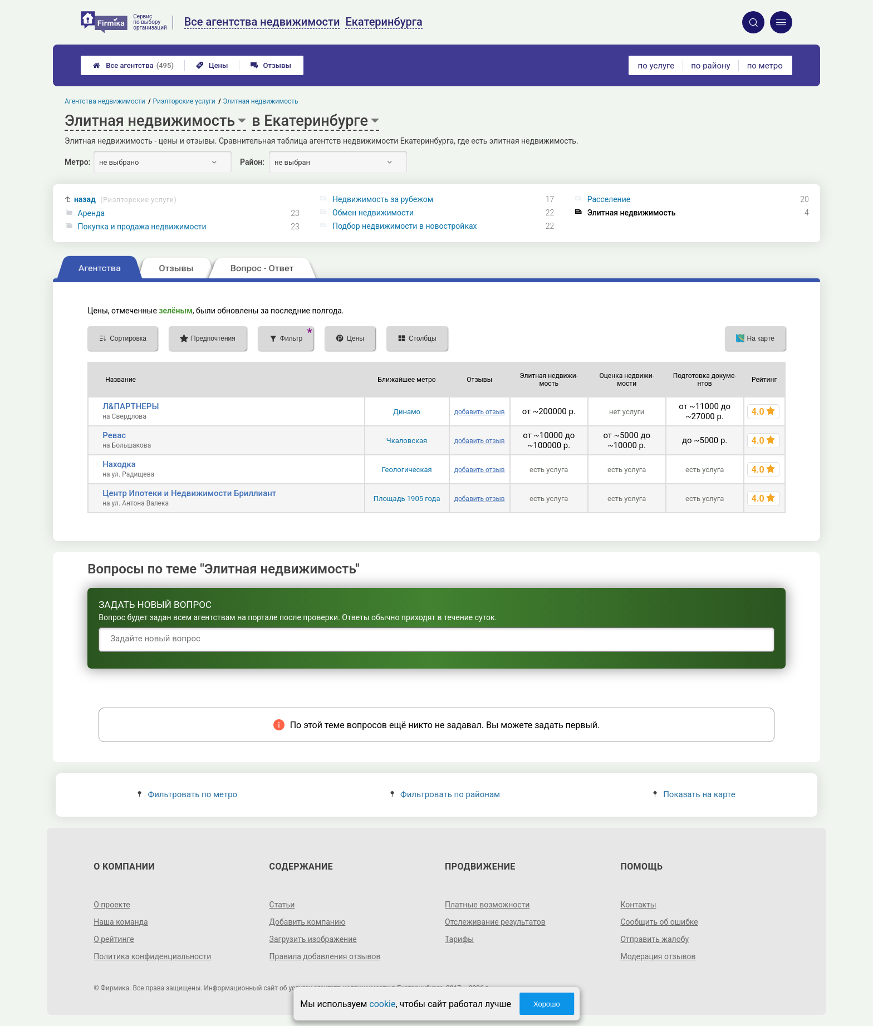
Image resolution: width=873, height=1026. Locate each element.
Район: (252, 162)
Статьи (282, 904)
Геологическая (406, 469)
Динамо (406, 412)
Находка (119, 464)
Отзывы (271, 65)
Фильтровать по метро (187, 794)
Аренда (91, 213)
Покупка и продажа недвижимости (142, 226)
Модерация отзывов (657, 956)
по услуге (656, 66)
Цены (212, 65)
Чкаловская (406, 440)
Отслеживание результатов (495, 921)
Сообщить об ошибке (659, 921)
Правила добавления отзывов (325, 956)
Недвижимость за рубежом (382, 199)
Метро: (77, 162)
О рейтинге (114, 939)
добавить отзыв (479, 412)
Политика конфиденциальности (152, 956)
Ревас (114, 435)
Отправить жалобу (654, 939)
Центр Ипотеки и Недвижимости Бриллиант (189, 493)
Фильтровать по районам (445, 794)
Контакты (638, 904)
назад (125, 199)
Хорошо (546, 1004)
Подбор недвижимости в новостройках (404, 226)
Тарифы (459, 939)
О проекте (112, 904)
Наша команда (121, 921)
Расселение (609, 199)
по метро (765, 66)
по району (710, 66)
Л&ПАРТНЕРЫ (130, 406)
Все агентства (133, 65)
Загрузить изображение (313, 939)
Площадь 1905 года (407, 498)
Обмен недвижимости (373, 213)
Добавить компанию (307, 921)
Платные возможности (487, 904)
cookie (382, 1004)
